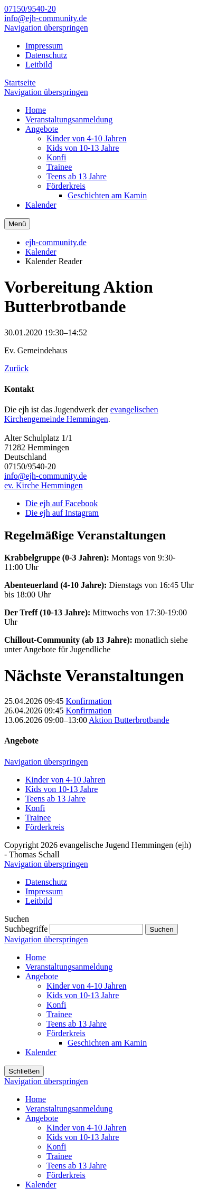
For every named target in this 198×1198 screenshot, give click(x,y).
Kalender (40, 251)
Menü (17, 224)
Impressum (44, 45)
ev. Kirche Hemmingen (43, 485)
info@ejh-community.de (45, 18)
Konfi (35, 808)
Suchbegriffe (26, 928)
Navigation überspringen (46, 27)
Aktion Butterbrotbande (129, 720)
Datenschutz (46, 55)
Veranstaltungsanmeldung (68, 966)
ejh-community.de (56, 242)
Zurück (16, 368)
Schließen (24, 1071)
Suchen (161, 929)
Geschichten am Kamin (107, 1042)
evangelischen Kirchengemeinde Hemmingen (81, 414)
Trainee (38, 817)
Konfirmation (88, 701)
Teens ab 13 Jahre (55, 798)
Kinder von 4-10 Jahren (65, 779)
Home (35, 957)
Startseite (20, 82)
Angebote (41, 976)
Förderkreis (44, 827)
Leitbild (38, 64)
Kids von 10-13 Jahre (61, 789)
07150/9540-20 (30, 8)
